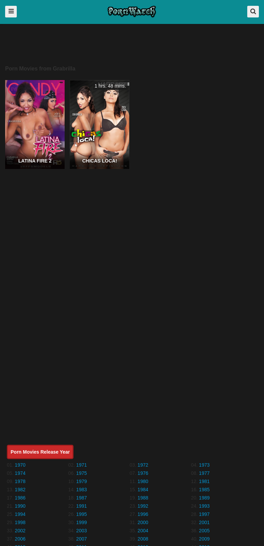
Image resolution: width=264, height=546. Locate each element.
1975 (81, 473)
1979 (81, 481)
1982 (20, 489)
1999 (81, 522)
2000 (142, 522)
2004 (142, 530)
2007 (81, 539)
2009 (204, 539)
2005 (204, 530)
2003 (81, 530)
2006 (20, 539)
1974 (20, 473)
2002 (20, 530)
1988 (142, 497)
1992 (142, 506)
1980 (142, 481)
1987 (81, 497)
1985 (204, 489)
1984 (142, 489)
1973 (204, 465)
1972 (142, 465)
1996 (142, 514)
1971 (81, 465)
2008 (142, 539)
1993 (204, 506)
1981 (204, 481)
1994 (20, 514)
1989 (204, 497)
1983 (81, 489)
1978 (20, 481)
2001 (204, 522)
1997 (204, 514)
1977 (204, 473)
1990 (20, 506)
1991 (81, 506)
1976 (142, 473)
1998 (20, 522)
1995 (81, 514)
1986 (20, 497)
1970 (20, 465)
